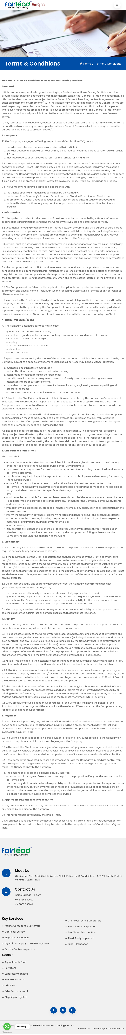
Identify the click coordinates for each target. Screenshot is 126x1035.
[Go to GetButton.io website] (7, 1032)
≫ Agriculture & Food (14, 962)
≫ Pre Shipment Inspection (80, 927)
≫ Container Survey (13, 932)
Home (85, 64)
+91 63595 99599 (24, 900)
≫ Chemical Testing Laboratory (83, 921)
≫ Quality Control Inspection (18, 950)
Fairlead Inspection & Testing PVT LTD (53, 1026)
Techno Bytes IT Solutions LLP (108, 1029)
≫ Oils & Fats (9, 986)
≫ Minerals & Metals (13, 980)
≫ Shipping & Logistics (14, 997)
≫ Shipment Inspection (15, 938)
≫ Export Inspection (76, 944)
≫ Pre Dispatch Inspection (80, 933)
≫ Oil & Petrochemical (15, 992)
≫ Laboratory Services (15, 974)
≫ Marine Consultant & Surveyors (21, 926)
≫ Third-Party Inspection (79, 939)
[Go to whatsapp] (7, 1026)
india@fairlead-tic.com (28, 895)
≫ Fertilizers (9, 968)
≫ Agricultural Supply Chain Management (26, 944)
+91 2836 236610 (24, 905)
